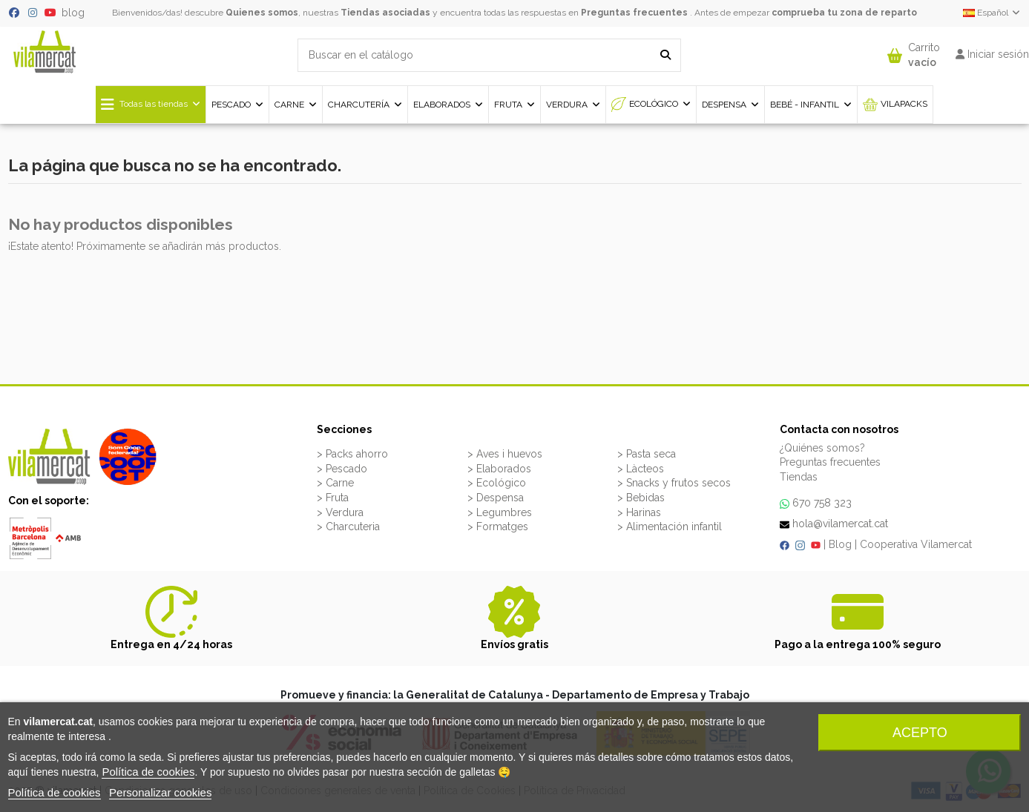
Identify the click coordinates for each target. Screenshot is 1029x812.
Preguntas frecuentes (634, 12)
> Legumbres (499, 512)
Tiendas (799, 477)
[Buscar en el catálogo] (665, 55)
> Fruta (333, 498)
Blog (840, 544)
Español (992, 12)
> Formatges (497, 526)
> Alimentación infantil (669, 526)
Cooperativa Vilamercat (916, 544)
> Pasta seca (646, 454)
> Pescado (342, 469)
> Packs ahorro (352, 454)
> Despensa (495, 498)
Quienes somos (262, 12)
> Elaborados (499, 469)
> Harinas (639, 512)
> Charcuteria (348, 526)
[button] (914, 51)
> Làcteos (640, 469)
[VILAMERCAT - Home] (44, 50)
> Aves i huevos (504, 454)
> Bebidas (641, 498)
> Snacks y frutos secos (674, 483)
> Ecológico (496, 483)
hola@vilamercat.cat (840, 523)
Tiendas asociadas (385, 12)
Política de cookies (148, 771)
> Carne (335, 483)
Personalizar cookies (160, 792)
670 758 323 (822, 503)
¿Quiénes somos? (822, 448)
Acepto (919, 732)
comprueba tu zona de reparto (844, 12)
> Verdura (340, 512)
